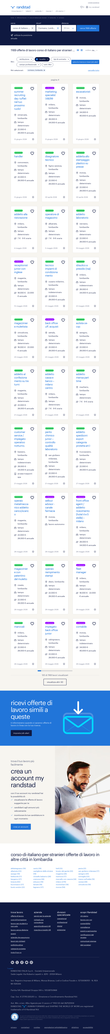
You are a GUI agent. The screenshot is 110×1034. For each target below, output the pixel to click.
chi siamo (60, 11)
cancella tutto (93, 70)
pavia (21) (82, 868)
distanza (65, 23)
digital (59, 926)
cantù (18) (37, 868)
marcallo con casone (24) (66, 879)
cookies (37, 1027)
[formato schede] (82, 50)
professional (62, 922)
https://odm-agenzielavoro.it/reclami (31, 1019)
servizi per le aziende (42, 916)
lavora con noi (86, 920)
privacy (14, 1027)
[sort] (94, 49)
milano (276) (61, 882)
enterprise (61, 930)
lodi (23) (59, 868)
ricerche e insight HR (42, 930)
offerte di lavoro (22, 17)
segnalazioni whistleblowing (55, 1027)
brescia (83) (15, 882)
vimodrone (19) (84, 884)
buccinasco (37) (17, 884)
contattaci (25, 1027)
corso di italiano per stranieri (38, 17)
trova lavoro (17, 11)
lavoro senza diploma (19, 930)
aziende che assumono (20, 937)
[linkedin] (12, 962)
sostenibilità (85, 923)
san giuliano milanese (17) (88, 871)
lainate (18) (37, 884)
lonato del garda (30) (64, 871)
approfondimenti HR (42, 926)
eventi (13, 934)
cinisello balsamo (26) (42, 876)
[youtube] (26, 962)
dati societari (85, 945)
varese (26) (82, 882)
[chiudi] (32, 28)
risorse (49, 11)
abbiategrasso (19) (18, 868)
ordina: (88, 50)
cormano (61, 17)
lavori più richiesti (18, 941)
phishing (75, 1027)
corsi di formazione (18, 920)
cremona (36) (38, 879)
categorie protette (18, 949)
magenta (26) (61, 874)
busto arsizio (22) (18, 887)
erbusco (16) (38, 882)
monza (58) (60, 887)
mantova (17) (61, 876)
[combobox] (23, 28)
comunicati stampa (88, 941)
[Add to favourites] (32, 88)
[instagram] (31, 962)
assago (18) (15, 874)
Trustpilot (10, 968)
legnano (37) (38, 887)
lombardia (53, 17)
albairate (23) (16, 871)
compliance (85, 927)
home (12, 17)
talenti (29, 11)
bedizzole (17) (16, 876)
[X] (17, 962)
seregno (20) (83, 874)
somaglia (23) (83, 876)
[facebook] (22, 962)
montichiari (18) (62, 884)
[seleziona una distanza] (69, 28)
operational (61, 919)
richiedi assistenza (93, 2)
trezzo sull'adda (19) (86, 879)
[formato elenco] (78, 50)
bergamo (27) (16, 879)
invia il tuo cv (16, 952)
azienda (39, 11)
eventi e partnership (88, 931)
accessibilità (88, 1027)
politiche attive (17, 945)
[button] (44, 70)
